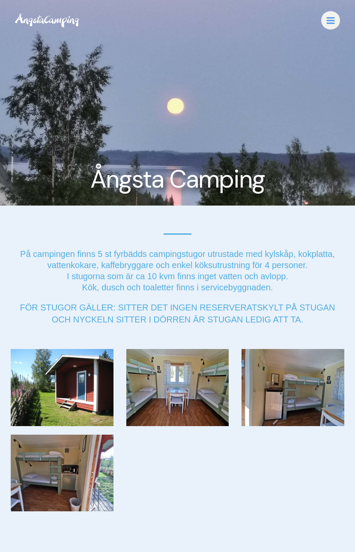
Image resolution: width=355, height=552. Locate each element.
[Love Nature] (47, 20)
